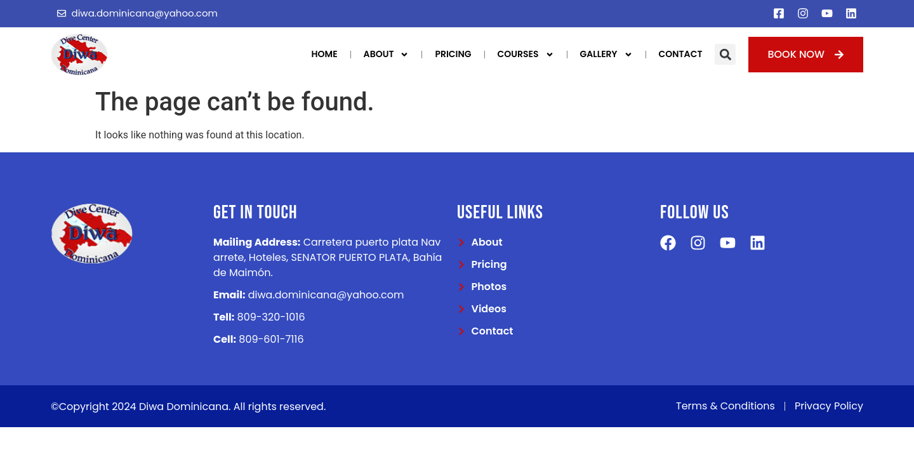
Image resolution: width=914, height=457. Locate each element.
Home (325, 54)
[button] (725, 54)
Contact (681, 54)
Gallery (606, 54)
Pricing (453, 54)
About (386, 54)
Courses (526, 54)
